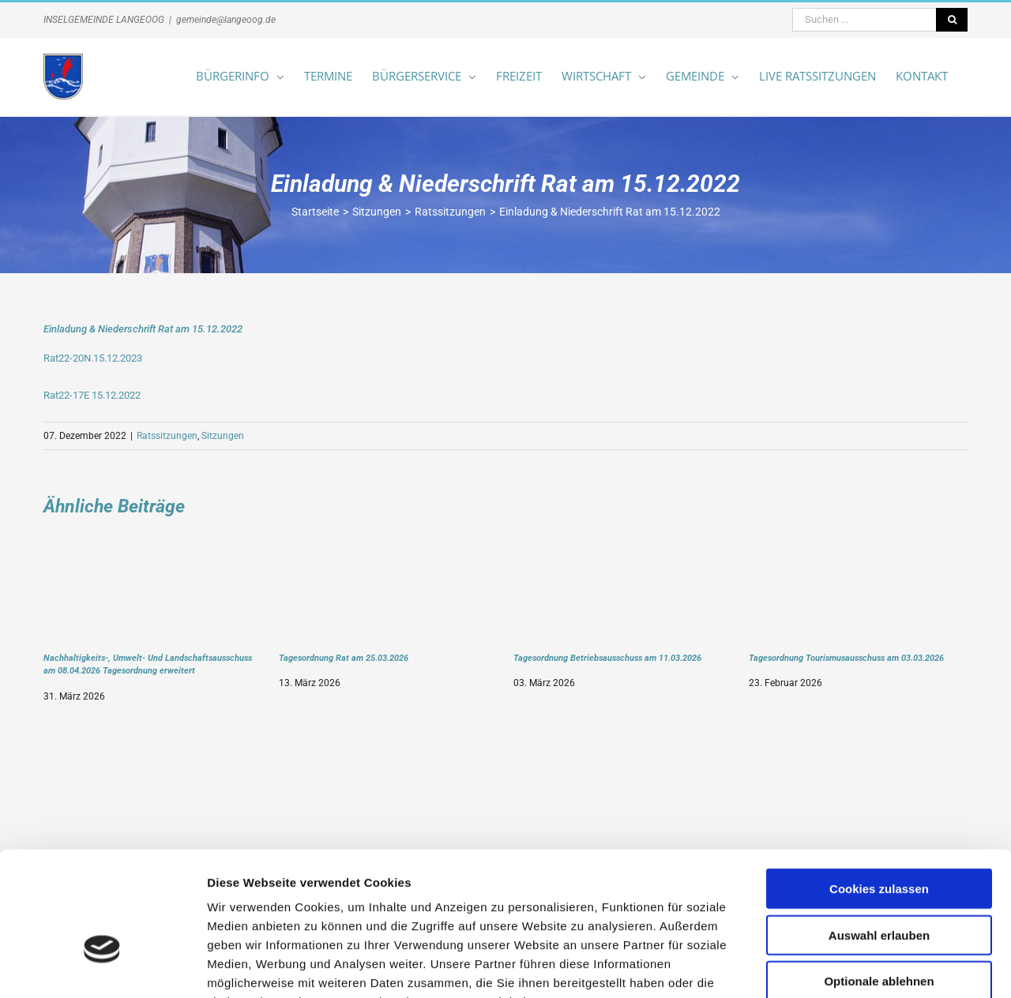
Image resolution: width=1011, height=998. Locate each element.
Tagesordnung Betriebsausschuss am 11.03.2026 (607, 657)
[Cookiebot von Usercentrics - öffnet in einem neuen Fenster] (102, 967)
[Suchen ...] (864, 20)
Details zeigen (840, 967)
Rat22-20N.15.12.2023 (92, 358)
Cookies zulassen (879, 790)
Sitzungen (222, 435)
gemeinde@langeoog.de (226, 19)
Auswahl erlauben (879, 836)
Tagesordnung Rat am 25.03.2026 (343, 657)
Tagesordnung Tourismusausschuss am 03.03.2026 (846, 657)
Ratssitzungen (167, 435)
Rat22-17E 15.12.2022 (92, 395)
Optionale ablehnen (879, 882)
